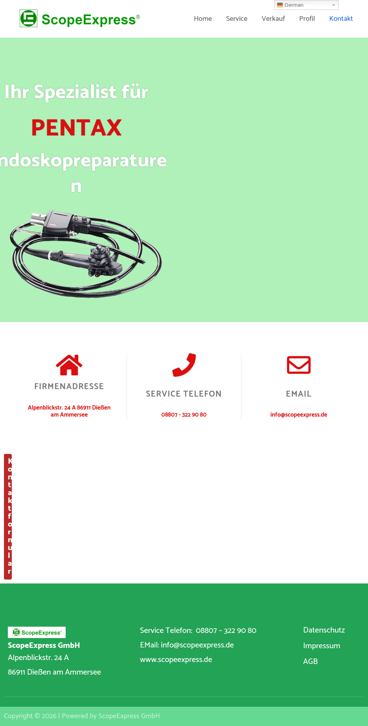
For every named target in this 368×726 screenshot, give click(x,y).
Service (236, 19)
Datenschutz (324, 630)
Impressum (321, 646)
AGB (310, 661)
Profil (307, 19)
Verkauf (273, 19)
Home (203, 19)
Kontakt (341, 19)
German (290, 5)
